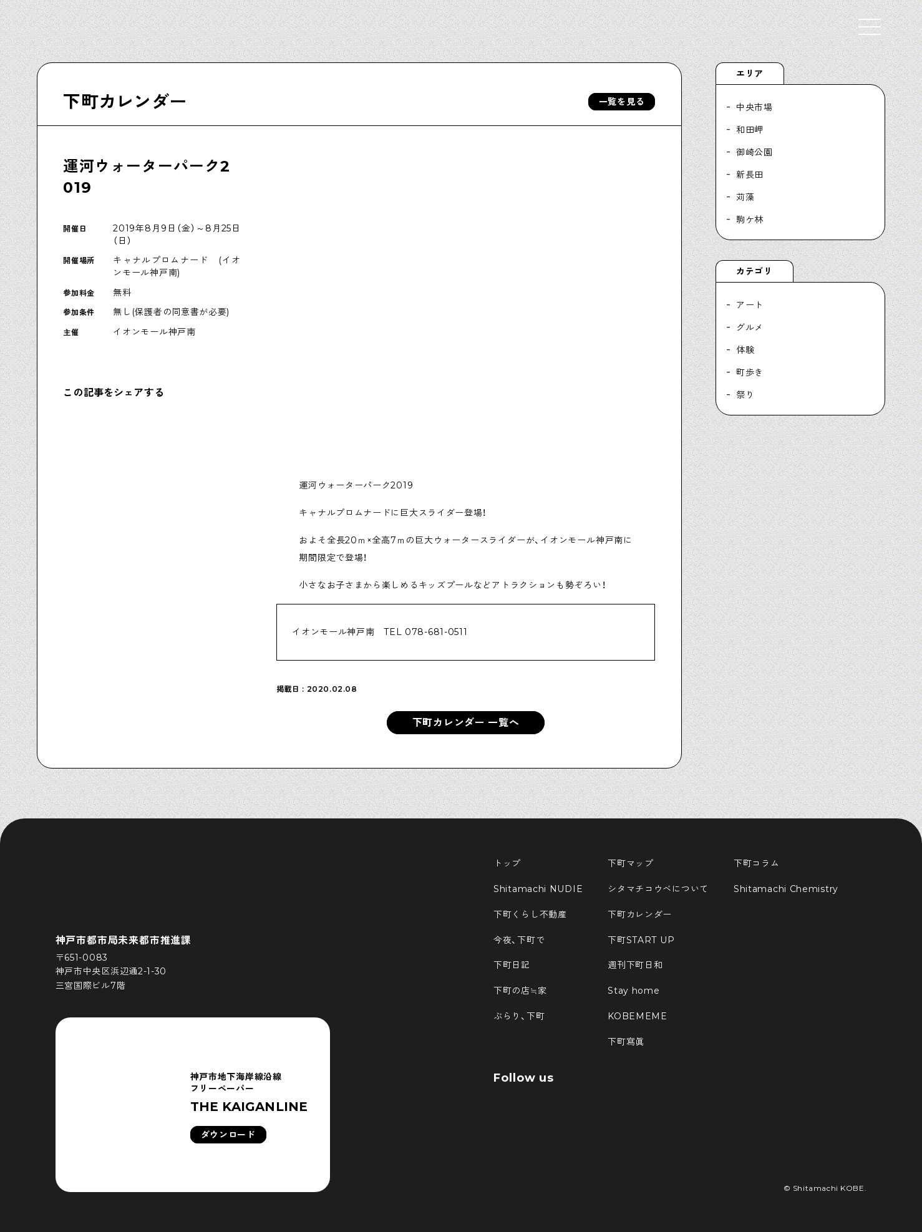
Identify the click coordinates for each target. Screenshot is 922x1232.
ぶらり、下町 (519, 1016)
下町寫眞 (626, 1041)
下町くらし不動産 (530, 914)
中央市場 (754, 107)
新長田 (750, 174)
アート (750, 305)
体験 (745, 350)
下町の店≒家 (519, 990)
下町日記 (511, 965)
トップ (507, 863)
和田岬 (750, 129)
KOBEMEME (637, 1016)
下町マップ (631, 863)
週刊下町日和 (635, 965)
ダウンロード (228, 1134)
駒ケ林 (750, 219)
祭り (745, 394)
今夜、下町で (519, 940)
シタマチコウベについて (658, 889)
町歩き (750, 372)
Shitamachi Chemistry (786, 889)
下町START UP (641, 940)
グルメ (750, 327)
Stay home (633, 990)
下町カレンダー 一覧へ (466, 723)
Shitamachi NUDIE (538, 889)
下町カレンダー (125, 101)
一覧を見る (622, 101)
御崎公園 (754, 152)
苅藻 (745, 197)
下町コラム (757, 863)
